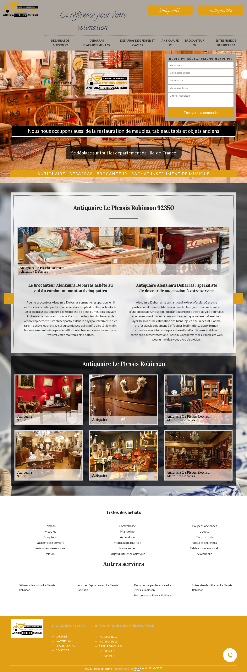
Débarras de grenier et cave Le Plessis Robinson (152, 587)
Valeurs (61, 636)
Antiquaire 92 (170, 43)
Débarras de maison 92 (60, 43)
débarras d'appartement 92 (96, 43)
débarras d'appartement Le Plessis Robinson (97, 587)
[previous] (9, 298)
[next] (238, 298)
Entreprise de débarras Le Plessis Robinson (212, 587)
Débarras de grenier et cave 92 (137, 43)
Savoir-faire (65, 641)
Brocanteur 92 (194, 43)
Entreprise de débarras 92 (226, 43)
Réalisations (65, 645)
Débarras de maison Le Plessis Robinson (37, 587)
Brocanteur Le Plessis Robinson (153, 595)
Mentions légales (123, 668)
